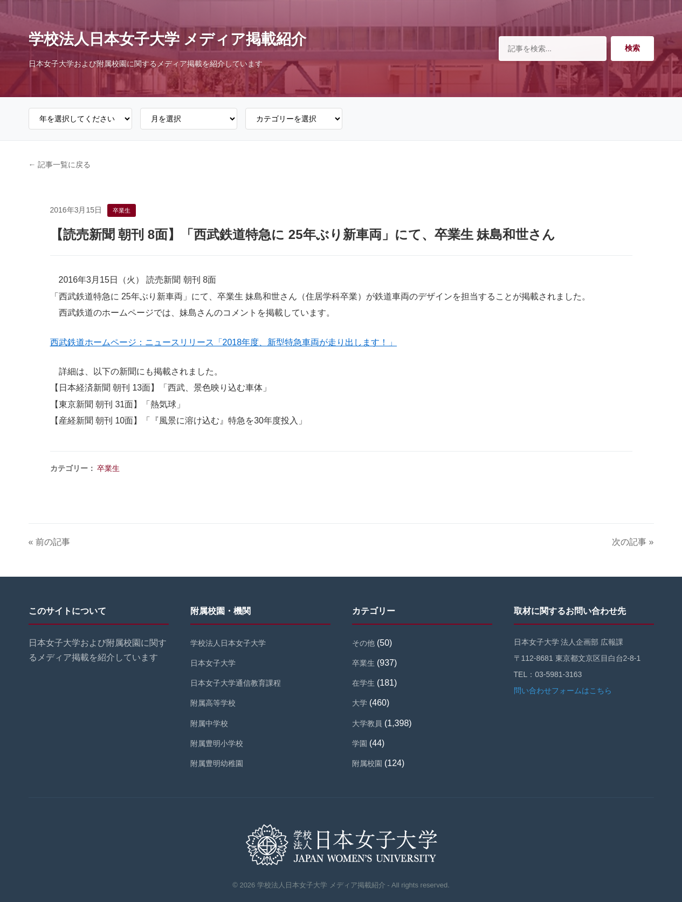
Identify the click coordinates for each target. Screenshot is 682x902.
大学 (359, 703)
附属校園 (367, 763)
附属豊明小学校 (216, 743)
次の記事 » (632, 541)
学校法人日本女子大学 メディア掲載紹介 (168, 39)
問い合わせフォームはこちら (563, 690)
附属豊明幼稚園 (216, 763)
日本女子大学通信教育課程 (235, 683)
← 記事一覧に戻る (60, 164)
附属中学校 (209, 723)
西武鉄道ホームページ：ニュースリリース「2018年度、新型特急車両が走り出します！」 (223, 342)
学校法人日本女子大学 (228, 643)
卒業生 (108, 468)
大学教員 (367, 723)
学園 (359, 743)
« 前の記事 (49, 541)
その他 (363, 643)
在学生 (363, 683)
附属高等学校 (213, 703)
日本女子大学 (213, 663)
